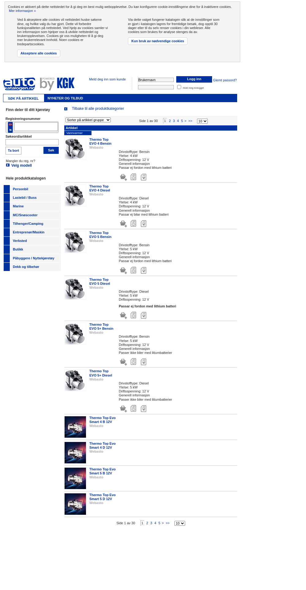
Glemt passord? (225, 80)
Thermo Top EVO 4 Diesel (99, 189)
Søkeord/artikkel (19, 136)
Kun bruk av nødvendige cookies (157, 41)
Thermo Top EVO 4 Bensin (100, 142)
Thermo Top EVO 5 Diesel (99, 282)
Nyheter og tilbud (65, 98)
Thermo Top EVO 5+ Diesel (100, 374)
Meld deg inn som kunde (107, 79)
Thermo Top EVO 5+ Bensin (101, 327)
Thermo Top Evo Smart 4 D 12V (102, 446)
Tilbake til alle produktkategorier (98, 108)
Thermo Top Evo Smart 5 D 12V (102, 498)
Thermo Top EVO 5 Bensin (100, 235)
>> (190, 122)
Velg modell (21, 165)
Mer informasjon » (22, 11)
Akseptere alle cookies (39, 53)
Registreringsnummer (23, 119)
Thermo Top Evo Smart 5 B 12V (102, 472)
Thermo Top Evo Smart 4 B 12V (102, 421)
